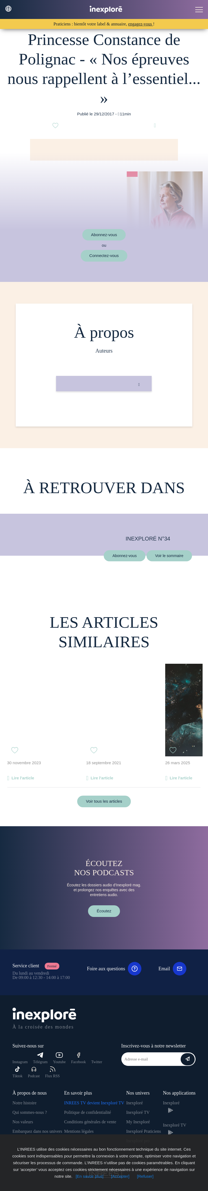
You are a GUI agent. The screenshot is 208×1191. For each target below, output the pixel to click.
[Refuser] (145, 1176)
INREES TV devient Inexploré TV (94, 1103)
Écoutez (104, 911)
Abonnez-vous (104, 234)
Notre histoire (24, 1103)
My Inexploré (138, 1122)
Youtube (59, 1058)
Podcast (34, 1072)
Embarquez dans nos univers (37, 1131)
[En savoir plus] (89, 1176)
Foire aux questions (114, 968)
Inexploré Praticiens (143, 1131)
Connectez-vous (104, 255)
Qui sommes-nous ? (29, 1112)
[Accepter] (120, 1176)
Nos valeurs (22, 1122)
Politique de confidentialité (87, 1112)
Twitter (96, 1062)
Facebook (78, 1058)
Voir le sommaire (169, 555)
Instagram (20, 1062)
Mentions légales (79, 1131)
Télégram (40, 1058)
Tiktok (17, 1072)
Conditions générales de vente (90, 1122)
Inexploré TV (138, 1112)
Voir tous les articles (104, 801)
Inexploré (134, 1103)
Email (172, 968)
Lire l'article (22, 778)
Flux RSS (52, 1072)
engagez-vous (140, 24)
